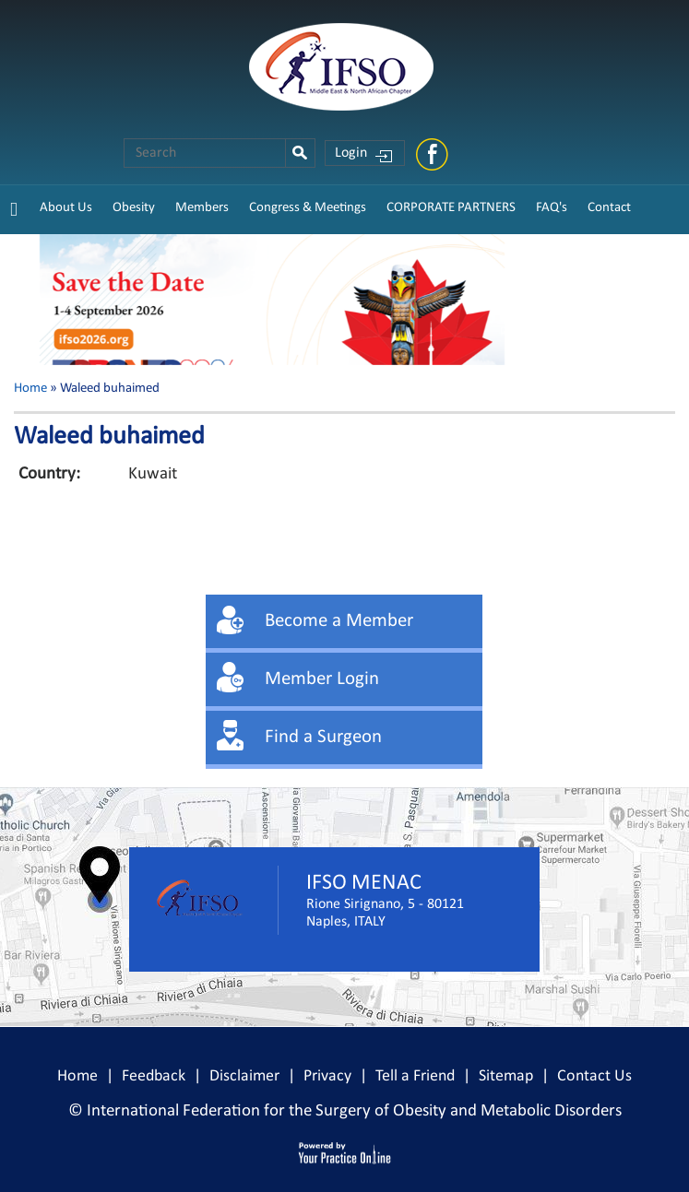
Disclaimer (244, 1076)
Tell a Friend (415, 1076)
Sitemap (506, 1076)
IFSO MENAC (364, 883)
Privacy (327, 1076)
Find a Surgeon (323, 737)
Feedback (153, 1076)
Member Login (322, 679)
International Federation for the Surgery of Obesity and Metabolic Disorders (354, 1111)
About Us (66, 208)
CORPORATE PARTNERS (451, 208)
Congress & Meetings (307, 208)
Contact (609, 208)
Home (30, 388)
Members (202, 208)
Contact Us (594, 1076)
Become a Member (339, 621)
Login (351, 153)
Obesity (134, 208)
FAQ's (551, 208)
